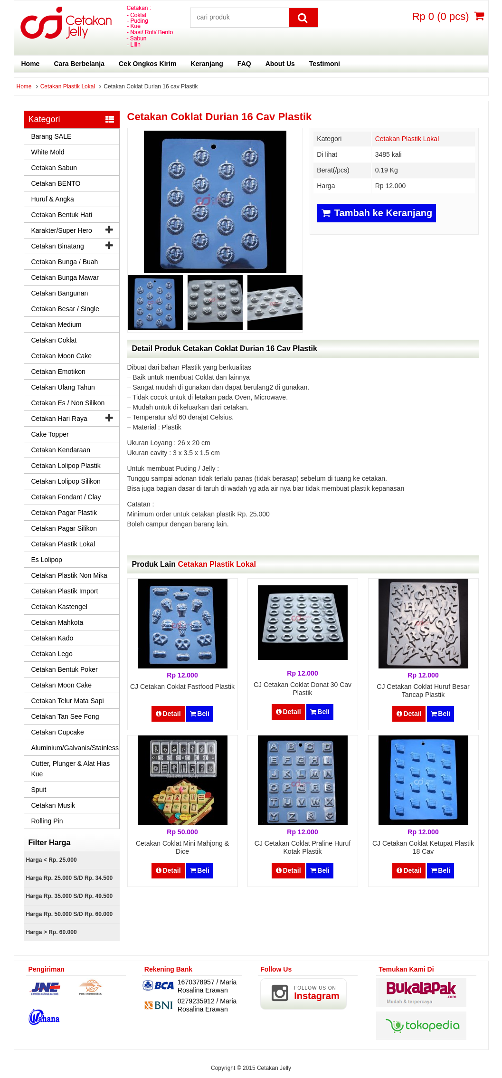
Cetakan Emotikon (58, 371)
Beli (199, 713)
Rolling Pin (47, 821)
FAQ (244, 63)
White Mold (48, 152)
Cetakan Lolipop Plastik (66, 465)
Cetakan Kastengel (59, 607)
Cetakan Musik (53, 805)
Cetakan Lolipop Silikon (66, 481)
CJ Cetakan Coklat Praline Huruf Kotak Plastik (302, 847)
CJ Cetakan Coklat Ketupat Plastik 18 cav (423, 847)
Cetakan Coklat (54, 340)
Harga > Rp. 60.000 (51, 932)
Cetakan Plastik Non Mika (69, 575)
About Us (280, 63)
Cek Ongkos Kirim (147, 63)
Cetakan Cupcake (57, 732)
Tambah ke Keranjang (376, 213)
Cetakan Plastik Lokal (67, 86)
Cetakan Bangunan (59, 293)
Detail (168, 713)
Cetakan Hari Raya (59, 418)
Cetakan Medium (56, 324)
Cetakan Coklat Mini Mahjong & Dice (182, 847)
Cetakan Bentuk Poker (64, 669)
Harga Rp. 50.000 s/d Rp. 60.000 (69, 914)
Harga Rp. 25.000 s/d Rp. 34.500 (69, 878)
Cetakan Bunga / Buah (64, 262)
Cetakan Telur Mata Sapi (67, 701)
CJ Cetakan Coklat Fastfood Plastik (182, 686)
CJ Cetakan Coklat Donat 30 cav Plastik (302, 688)
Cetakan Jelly (274, 1068)
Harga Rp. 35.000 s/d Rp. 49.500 (69, 896)
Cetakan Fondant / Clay (66, 497)
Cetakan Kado (52, 638)
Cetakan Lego (52, 654)
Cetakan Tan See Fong (65, 716)
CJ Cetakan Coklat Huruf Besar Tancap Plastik (423, 690)
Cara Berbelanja (79, 63)
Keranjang (206, 63)
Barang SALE (51, 136)
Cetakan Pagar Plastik (64, 512)
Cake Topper (50, 434)
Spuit (39, 789)
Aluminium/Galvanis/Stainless (75, 748)
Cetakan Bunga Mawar (65, 277)
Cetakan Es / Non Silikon (68, 403)
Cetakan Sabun (54, 168)
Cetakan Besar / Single (65, 309)
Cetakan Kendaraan (61, 450)
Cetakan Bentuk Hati (61, 215)
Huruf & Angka (52, 199)
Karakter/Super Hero (61, 230)
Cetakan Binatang (57, 246)
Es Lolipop (46, 559)
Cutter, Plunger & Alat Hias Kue (70, 769)
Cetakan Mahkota (57, 622)
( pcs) (442, 16)
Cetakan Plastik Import (64, 591)
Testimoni (324, 63)
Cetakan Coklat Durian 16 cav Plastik (219, 117)
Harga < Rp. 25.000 (51, 860)
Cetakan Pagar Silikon (64, 528)
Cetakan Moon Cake (61, 356)
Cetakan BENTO (56, 183)
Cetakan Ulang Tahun (63, 387)
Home (30, 63)
